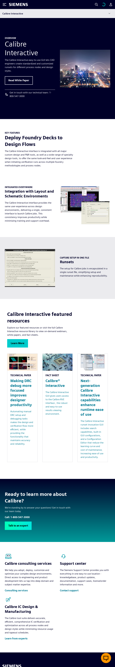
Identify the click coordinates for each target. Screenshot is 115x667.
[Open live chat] (106, 658)
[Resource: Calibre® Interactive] (57, 408)
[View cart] (104, 5)
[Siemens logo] (18, 4)
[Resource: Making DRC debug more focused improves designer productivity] (22, 408)
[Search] (96, 5)
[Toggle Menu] (4, 4)
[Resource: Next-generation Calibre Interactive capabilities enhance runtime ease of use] (92, 408)
